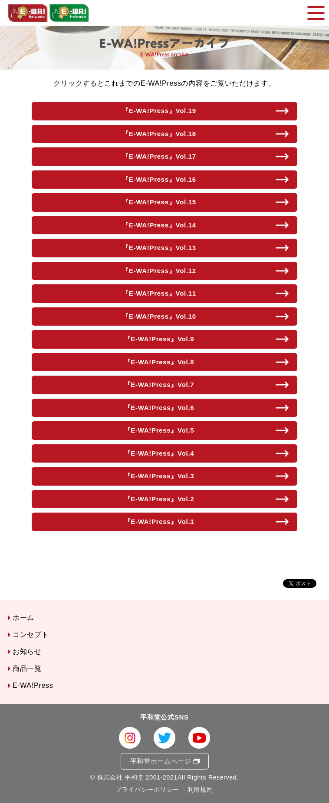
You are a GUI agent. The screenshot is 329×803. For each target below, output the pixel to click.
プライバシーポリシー (147, 789)
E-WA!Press (33, 685)
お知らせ (27, 651)
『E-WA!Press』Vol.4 (159, 453)
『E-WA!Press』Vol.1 (159, 521)
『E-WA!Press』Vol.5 (159, 430)
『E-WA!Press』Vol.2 (159, 499)
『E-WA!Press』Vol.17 (159, 156)
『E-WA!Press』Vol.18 (159, 133)
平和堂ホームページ (160, 761)
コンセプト (31, 634)
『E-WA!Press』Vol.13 (159, 247)
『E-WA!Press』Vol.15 (159, 202)
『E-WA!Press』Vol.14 (159, 225)
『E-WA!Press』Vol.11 (159, 293)
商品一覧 (27, 668)
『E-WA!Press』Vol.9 (159, 339)
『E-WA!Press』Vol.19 (159, 110)
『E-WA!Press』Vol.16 (159, 179)
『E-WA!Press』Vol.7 (159, 384)
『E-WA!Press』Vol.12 (159, 270)
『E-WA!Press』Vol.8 (159, 362)
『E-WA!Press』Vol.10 (159, 316)
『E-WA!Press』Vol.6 (159, 407)
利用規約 (200, 789)
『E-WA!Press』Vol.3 (159, 476)
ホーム (23, 617)
